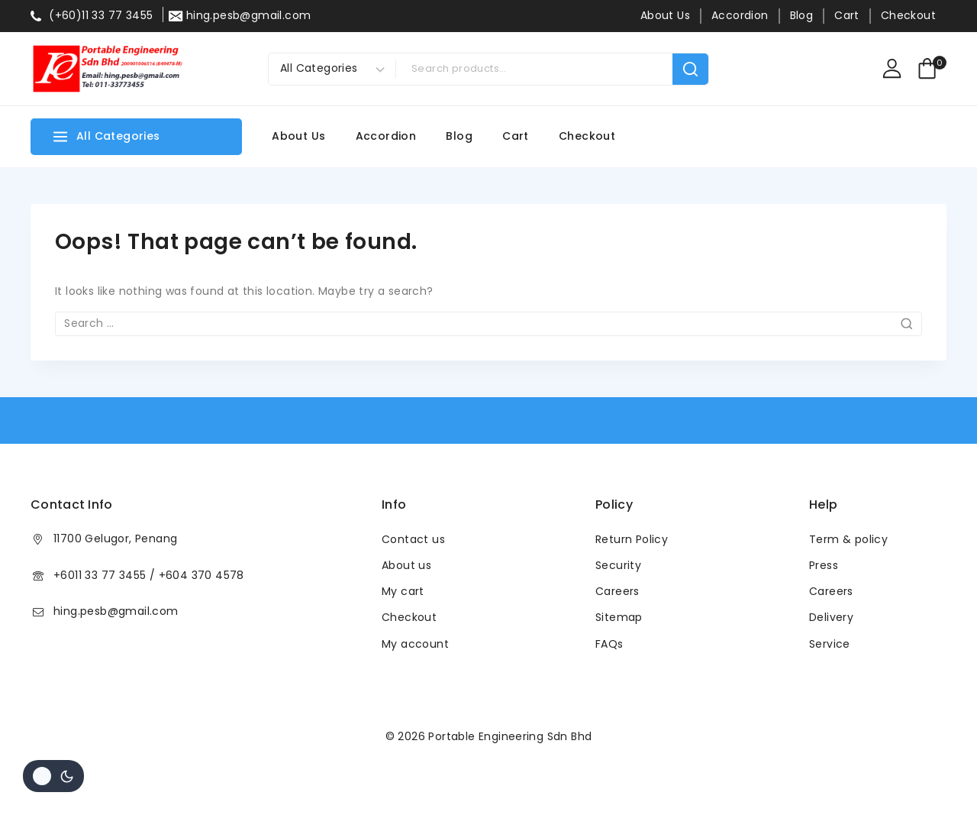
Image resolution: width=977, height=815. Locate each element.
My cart (403, 591)
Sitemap (619, 617)
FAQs (609, 644)
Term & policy (848, 539)
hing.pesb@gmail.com (116, 611)
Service (829, 644)
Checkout (908, 15)
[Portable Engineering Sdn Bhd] (107, 68)
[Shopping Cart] (931, 68)
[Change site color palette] (53, 776)
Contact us (413, 539)
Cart (846, 15)
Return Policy (631, 539)
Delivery (831, 617)
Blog (802, 15)
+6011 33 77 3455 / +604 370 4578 (148, 575)
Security (618, 565)
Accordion (740, 15)
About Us (665, 15)
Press (823, 565)
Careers (617, 591)
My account (415, 644)
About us (406, 565)
